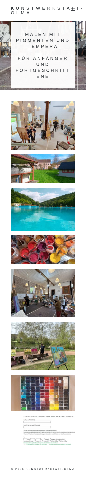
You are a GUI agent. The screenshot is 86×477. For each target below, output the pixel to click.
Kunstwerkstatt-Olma (47, 10)
